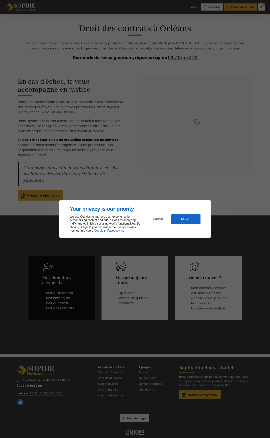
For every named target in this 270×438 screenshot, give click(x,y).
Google (98, 230)
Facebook (113, 230)
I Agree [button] (186, 219)
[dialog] (135, 219)
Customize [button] (158, 219)
